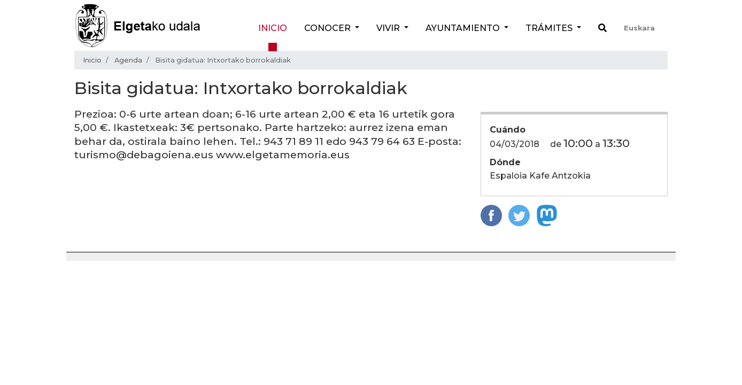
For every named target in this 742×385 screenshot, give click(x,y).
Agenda (128, 60)
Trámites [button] (550, 28)
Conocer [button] (328, 28)
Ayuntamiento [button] (464, 28)
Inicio (272, 28)
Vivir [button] (389, 28)
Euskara (639, 28)
